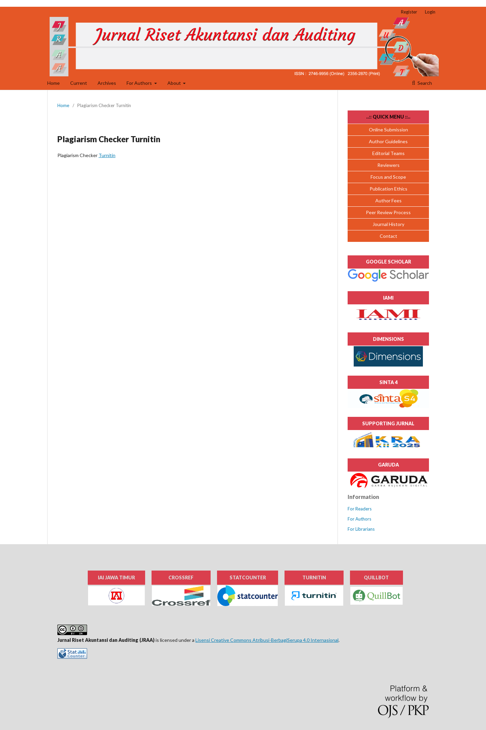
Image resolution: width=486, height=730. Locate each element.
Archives (107, 83)
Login (430, 12)
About (174, 83)
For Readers (360, 508)
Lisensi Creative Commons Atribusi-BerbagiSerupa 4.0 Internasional (267, 640)
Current (78, 83)
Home (53, 83)
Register (409, 12)
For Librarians (361, 529)
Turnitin (107, 155)
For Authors (140, 83)
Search (424, 83)
